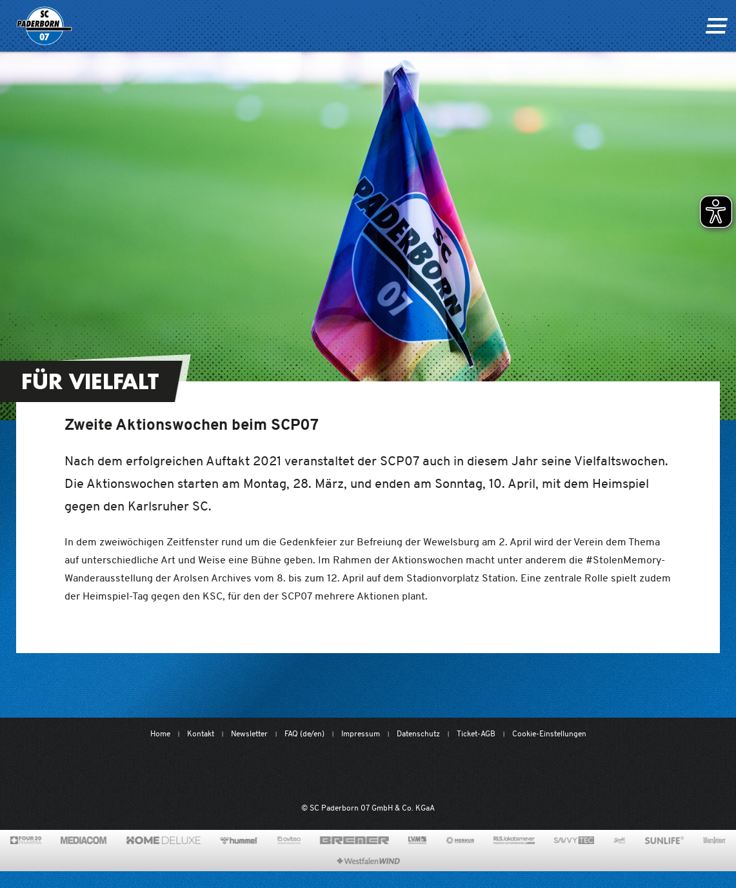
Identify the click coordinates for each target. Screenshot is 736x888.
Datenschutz (418, 733)
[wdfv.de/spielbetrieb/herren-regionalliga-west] (502, 772)
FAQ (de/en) (304, 733)
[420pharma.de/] (26, 840)
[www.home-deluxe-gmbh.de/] (163, 840)
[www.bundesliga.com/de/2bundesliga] (432, 772)
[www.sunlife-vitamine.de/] (664, 840)
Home (160, 733)
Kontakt (200, 733)
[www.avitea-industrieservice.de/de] (289, 840)
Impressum (360, 733)
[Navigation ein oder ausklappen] (716, 25)
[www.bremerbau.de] (354, 840)
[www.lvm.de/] (417, 840)
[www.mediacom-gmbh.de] (83, 840)
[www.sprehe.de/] (619, 840)
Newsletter (249, 733)
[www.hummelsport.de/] (239, 840)
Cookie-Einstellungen (549, 733)
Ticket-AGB (476, 733)
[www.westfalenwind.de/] (368, 861)
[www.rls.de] (514, 840)
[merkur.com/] (460, 840)
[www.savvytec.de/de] (574, 840)
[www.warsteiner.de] (714, 840)
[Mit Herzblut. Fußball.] (299, 772)
